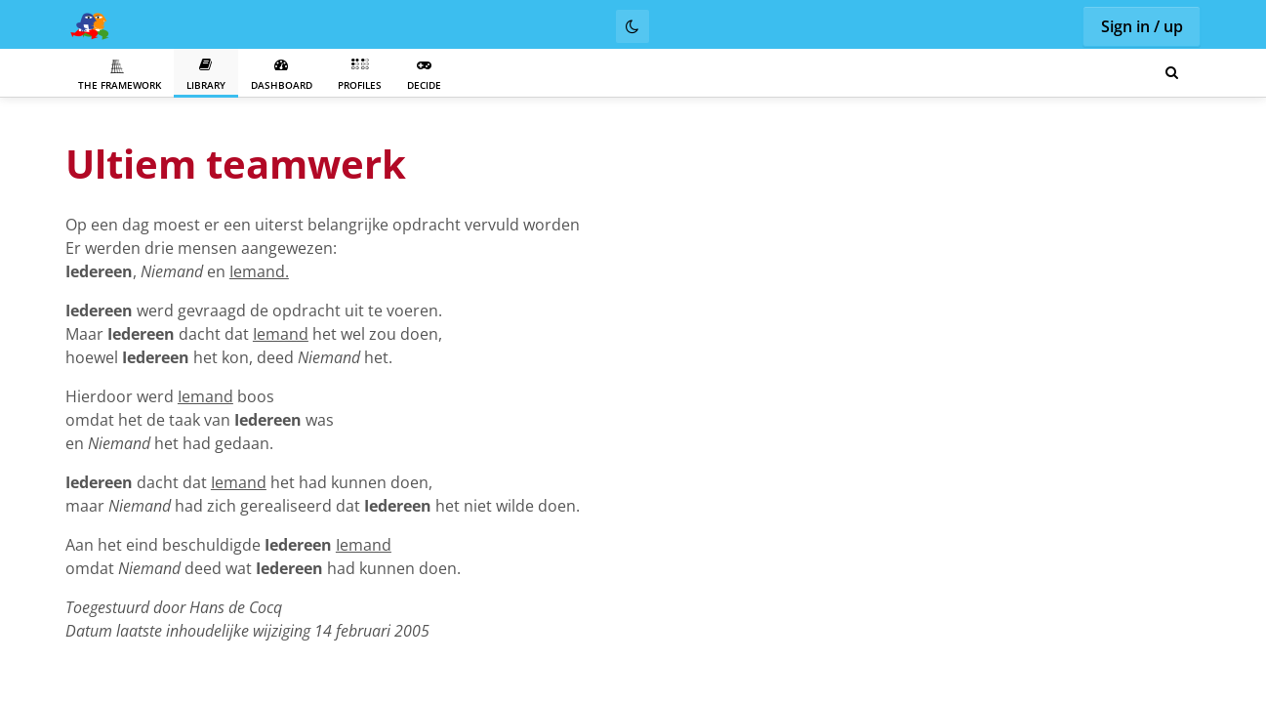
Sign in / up (1142, 26)
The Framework (119, 75)
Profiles (360, 75)
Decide (424, 75)
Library (205, 75)
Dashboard (281, 75)
